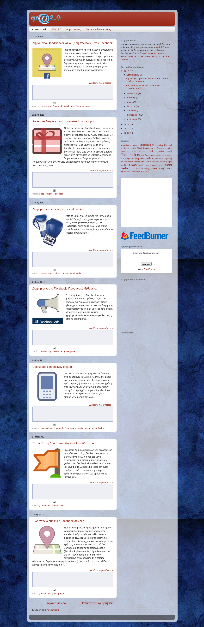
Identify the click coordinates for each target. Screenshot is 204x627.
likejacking (168, 159)
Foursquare (70, 428)
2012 (127, 71)
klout (161, 159)
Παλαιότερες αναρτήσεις (97, 603)
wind (133, 172)
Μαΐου (130, 102)
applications (46, 194)
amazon (136, 145)
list (122, 161)
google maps (161, 155)
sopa (138, 169)
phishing (124, 165)
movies (137, 162)
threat (154, 168)
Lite (125, 162)
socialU (62, 505)
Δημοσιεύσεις (73, 29)
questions (156, 165)
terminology (145, 169)
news (157, 162)
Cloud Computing (145, 148)
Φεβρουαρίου (133, 115)
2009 (127, 133)
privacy (73, 351)
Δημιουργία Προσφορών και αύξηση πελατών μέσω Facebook (72, 43)
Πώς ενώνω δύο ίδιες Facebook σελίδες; (58, 521)
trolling (161, 168)
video (123, 171)
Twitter (101, 428)
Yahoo (137, 172)
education (160, 151)
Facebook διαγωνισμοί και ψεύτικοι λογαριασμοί (63, 121)
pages (88, 106)
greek (65, 273)
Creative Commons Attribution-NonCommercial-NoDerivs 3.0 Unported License (145, 56)
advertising (46, 106)
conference (159, 148)
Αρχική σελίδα (39, 29)
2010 (127, 128)
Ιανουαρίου (132, 119)
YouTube (145, 171)
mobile (67, 106)
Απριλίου (131, 106)
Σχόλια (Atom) (52, 610)
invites (155, 158)
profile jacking (145, 165)
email (169, 151)
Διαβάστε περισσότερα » (101, 83)
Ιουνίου (130, 97)
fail (139, 155)
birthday (159, 145)
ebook (150, 151)
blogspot (168, 145)
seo (162, 165)
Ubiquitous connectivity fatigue (52, 366)
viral (129, 171)
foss (143, 155)
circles (133, 148)
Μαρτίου (131, 110)
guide (66, 351)
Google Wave (131, 159)
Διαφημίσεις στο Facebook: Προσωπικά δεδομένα (64, 288)
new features (77, 106)
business (57, 273)
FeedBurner (149, 269)
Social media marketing (98, 29)
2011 (127, 124)
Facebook (57, 106)
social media (75, 273)
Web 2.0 (56, 29)
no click (163, 162)
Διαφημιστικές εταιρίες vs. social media (57, 209)
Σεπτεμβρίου (133, 75)
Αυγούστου (132, 93)
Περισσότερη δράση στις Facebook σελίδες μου (63, 443)
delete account (138, 151)
